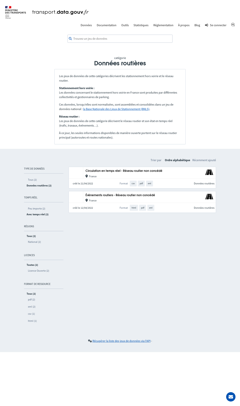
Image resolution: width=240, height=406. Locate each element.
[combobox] (120, 39)
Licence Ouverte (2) (38, 270)
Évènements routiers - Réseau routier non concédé (120, 195)
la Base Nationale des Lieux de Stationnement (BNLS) (116, 109)
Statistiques (141, 25)
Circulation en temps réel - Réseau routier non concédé (124, 171)
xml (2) (31, 306)
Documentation (106, 25)
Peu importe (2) (36, 208)
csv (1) (31, 313)
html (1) (32, 321)
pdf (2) (31, 299)
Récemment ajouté (204, 160)
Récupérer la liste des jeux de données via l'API (121, 341)
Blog (197, 25)
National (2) (34, 242)
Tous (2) (32, 179)
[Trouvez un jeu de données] (120, 39)
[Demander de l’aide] (231, 397)
